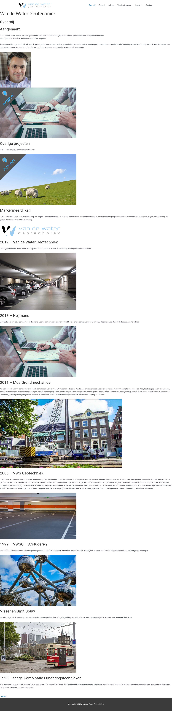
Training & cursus (124, 5)
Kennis (137, 5)
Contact (149, 5)
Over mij (92, 5)
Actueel (102, 5)
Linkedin (3, 696)
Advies (111, 5)
